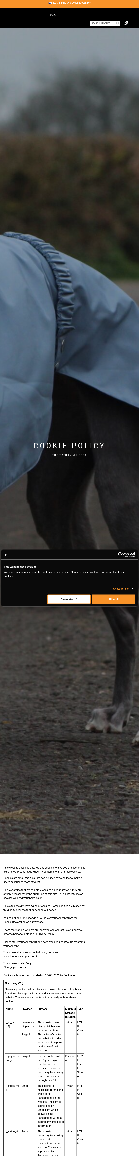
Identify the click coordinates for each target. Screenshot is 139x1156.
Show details (121, 588)
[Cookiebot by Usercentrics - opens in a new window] (120, 554)
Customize (69, 599)
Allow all (113, 599)
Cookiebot (70, 975)
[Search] (117, 23)
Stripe (25, 1085)
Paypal (26, 1034)
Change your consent (15, 967)
